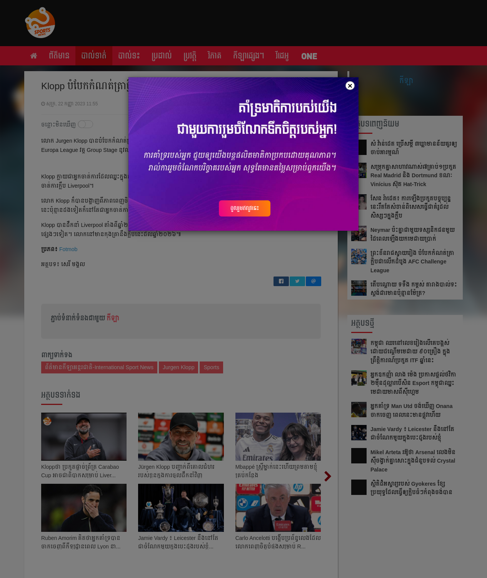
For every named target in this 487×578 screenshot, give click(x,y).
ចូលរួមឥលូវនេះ (244, 208)
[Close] (350, 85)
